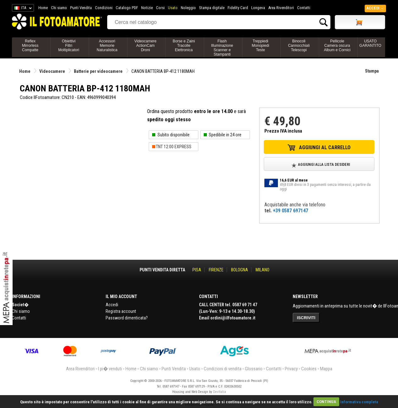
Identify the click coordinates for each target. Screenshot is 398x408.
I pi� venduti (110, 369)
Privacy (291, 369)
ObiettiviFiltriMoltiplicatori (68, 45)
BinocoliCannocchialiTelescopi (299, 45)
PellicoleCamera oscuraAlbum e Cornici (337, 45)
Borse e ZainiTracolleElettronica (184, 45)
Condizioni (104, 7)
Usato (173, 7)
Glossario (254, 369)
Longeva (258, 7)
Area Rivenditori (281, 7)
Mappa (326, 369)
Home (43, 7)
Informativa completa (359, 401)
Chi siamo (59, 7)
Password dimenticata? (127, 317)
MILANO (262, 269)
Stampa (372, 70)
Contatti (303, 7)
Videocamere (52, 71)
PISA (196, 269)
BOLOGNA (239, 269)
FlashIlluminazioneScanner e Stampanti (222, 48)
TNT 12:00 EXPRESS (173, 146)
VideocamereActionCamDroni (145, 45)
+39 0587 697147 (290, 211)
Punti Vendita (81, 7)
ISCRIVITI (306, 317)
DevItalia (219, 392)
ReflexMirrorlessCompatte (30, 45)
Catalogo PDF (127, 7)
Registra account (121, 311)
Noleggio (188, 7)
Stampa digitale (211, 7)
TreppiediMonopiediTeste (260, 45)
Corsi (160, 7)
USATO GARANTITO (370, 43)
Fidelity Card (238, 7)
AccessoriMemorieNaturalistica (107, 45)
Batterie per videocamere (98, 71)
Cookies (309, 369)
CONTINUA (326, 401)
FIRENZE (216, 269)
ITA (22, 9)
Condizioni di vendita (222, 369)
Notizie (147, 7)
